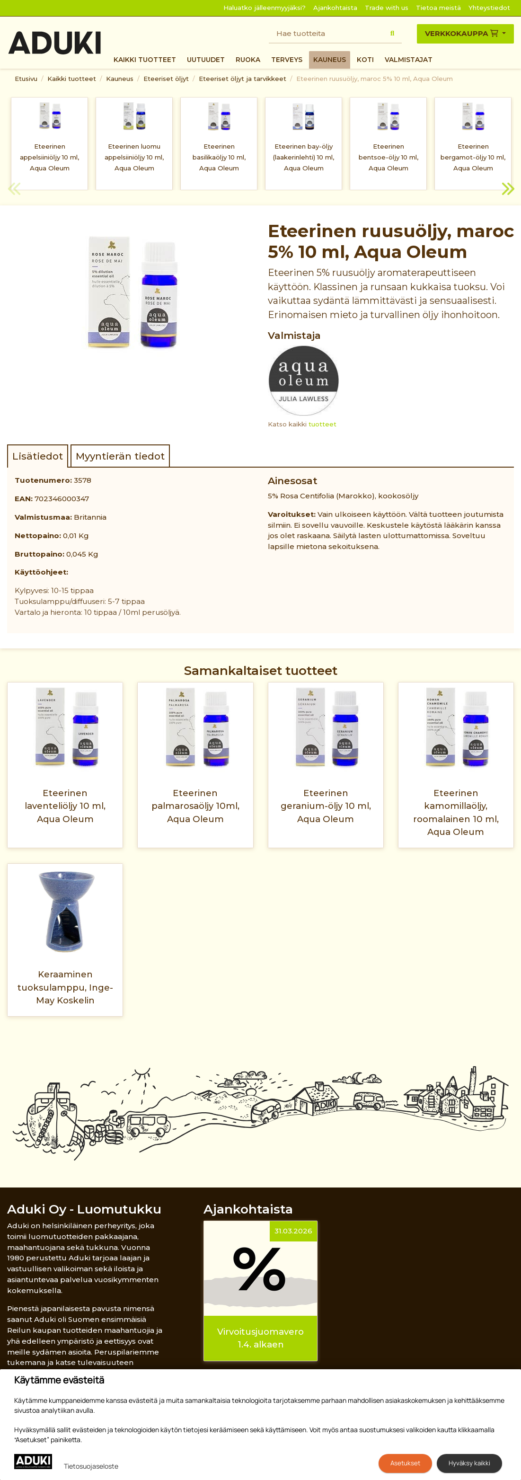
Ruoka (248, 59)
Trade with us (386, 7)
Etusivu (26, 78)
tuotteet (322, 424)
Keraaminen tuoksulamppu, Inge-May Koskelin (65, 987)
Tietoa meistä (438, 7)
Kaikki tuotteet (145, 59)
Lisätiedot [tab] (37, 456)
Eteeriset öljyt (166, 78)
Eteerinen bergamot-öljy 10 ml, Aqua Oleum (473, 157)
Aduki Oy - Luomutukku (84, 1209)
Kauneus (329, 59)
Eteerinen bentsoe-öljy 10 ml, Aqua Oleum (388, 157)
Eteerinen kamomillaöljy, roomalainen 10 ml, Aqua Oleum (456, 812)
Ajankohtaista (335, 7)
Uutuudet (206, 59)
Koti (365, 59)
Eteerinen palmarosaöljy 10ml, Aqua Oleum (195, 806)
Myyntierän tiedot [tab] (120, 456)
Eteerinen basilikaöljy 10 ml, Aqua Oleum (219, 157)
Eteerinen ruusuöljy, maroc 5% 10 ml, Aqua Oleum (374, 78)
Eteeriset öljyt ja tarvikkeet (242, 78)
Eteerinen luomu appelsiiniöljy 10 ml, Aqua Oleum (134, 157)
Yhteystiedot (489, 7)
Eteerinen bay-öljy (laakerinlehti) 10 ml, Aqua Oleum (303, 157)
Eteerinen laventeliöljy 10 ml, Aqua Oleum (65, 806)
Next (507, 190)
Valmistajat (409, 59)
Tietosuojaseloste (91, 1466)
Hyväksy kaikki (469, 1463)
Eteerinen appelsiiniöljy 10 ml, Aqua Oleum (49, 157)
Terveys (286, 59)
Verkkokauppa (462, 33)
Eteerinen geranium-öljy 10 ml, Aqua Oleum (326, 806)
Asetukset (405, 1463)
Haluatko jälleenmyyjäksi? (264, 7)
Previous (14, 190)
